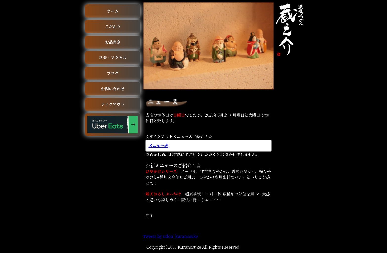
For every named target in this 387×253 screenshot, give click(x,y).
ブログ (113, 73)
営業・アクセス (113, 57)
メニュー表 (158, 145)
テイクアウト (112, 104)
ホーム (113, 11)
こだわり (113, 26)
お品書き (113, 42)
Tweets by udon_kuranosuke (170, 236)
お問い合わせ (113, 89)
